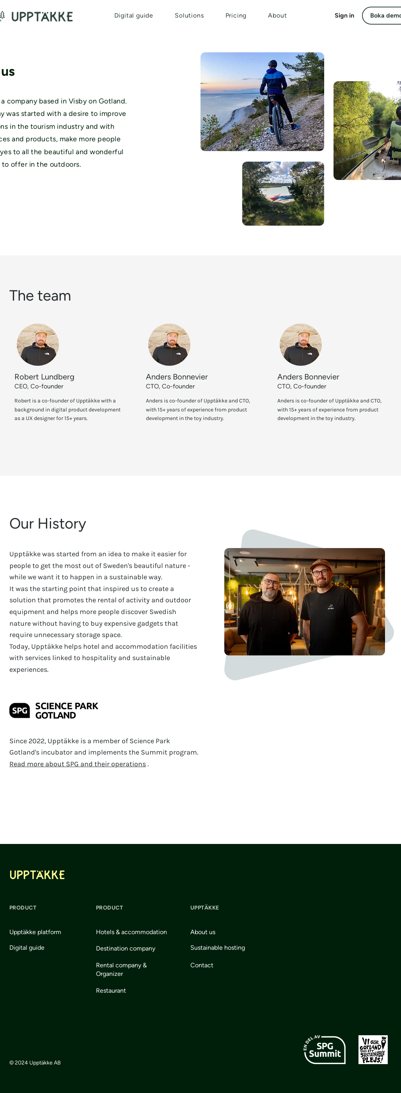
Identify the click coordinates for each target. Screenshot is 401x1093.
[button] (189, 15)
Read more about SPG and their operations (77, 764)
